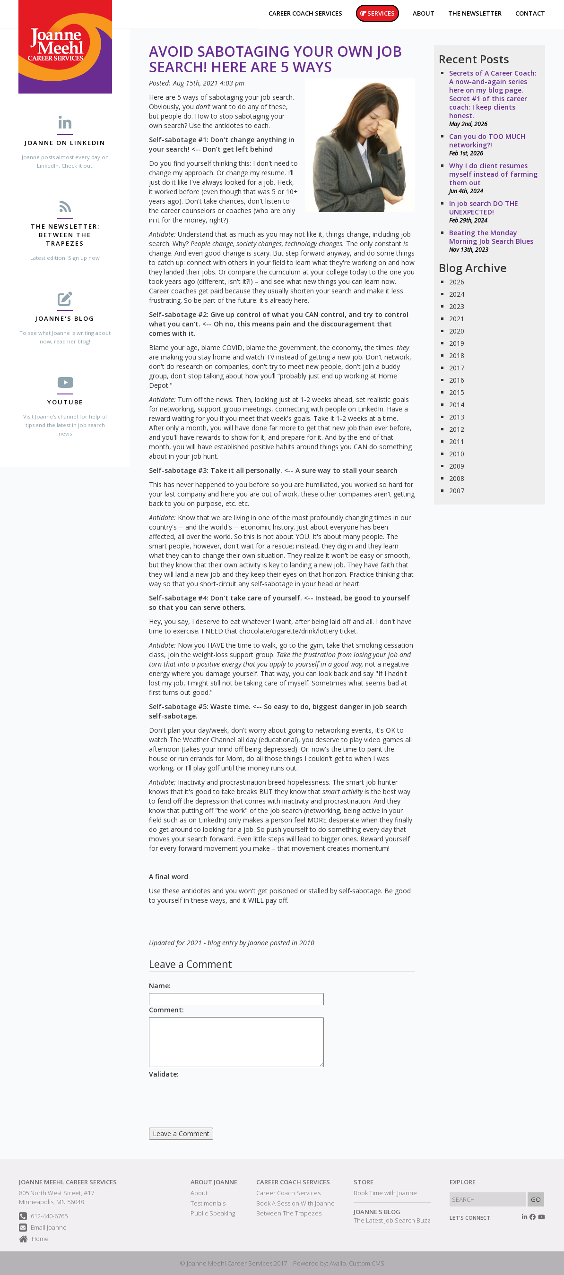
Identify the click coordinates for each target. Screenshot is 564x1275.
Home (34, 1239)
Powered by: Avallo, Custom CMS (338, 1263)
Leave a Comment (181, 1133)
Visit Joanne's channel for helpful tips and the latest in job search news (65, 425)
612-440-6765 (43, 1216)
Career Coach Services (293, 1182)
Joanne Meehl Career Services (68, 1182)
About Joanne (214, 1182)
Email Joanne (43, 1228)
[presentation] (221, 1099)
